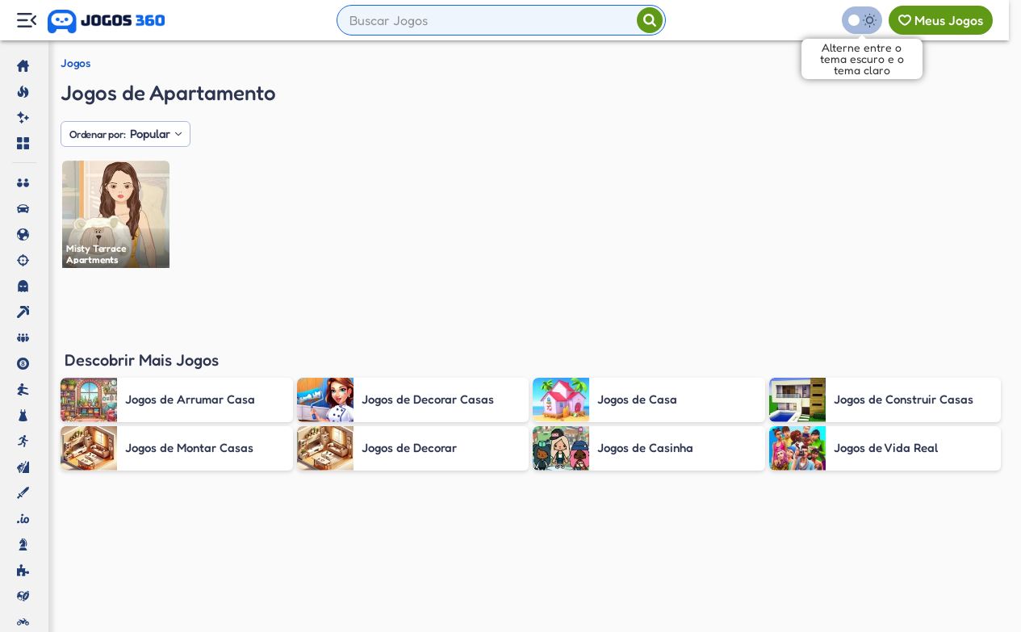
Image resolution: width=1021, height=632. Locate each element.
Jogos (75, 63)
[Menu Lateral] (26, 20)
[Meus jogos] (941, 20)
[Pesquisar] (650, 20)
